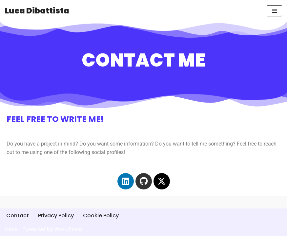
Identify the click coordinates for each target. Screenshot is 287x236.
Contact (17, 215)
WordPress (68, 229)
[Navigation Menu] (274, 10)
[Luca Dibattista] (37, 11)
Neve (11, 229)
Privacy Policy (56, 215)
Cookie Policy (101, 215)
